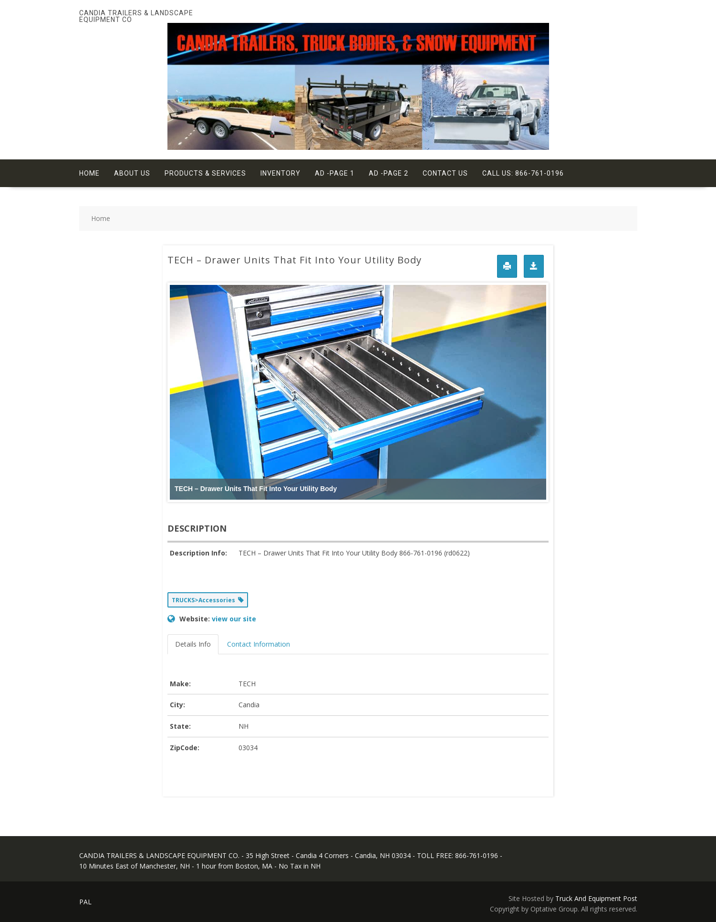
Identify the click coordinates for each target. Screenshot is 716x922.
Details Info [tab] (193, 644)
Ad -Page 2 (388, 173)
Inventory (280, 173)
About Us (132, 173)
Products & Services (205, 173)
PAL (85, 901)
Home (89, 173)
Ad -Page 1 (334, 173)
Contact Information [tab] (258, 644)
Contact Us (445, 173)
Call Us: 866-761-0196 (523, 173)
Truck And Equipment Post (596, 898)
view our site (234, 618)
